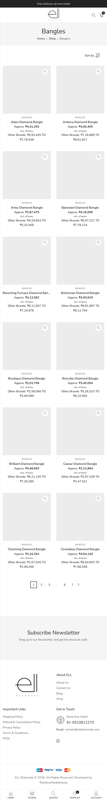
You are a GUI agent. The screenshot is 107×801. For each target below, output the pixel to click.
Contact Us (63, 688)
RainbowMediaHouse (54, 783)
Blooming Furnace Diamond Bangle (28, 293)
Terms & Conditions (15, 733)
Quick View (45, 71)
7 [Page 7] (73, 585)
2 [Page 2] (41, 585)
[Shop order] (94, 56)
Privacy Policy (11, 728)
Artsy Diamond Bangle (27, 208)
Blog (59, 693)
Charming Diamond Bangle (27, 549)
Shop (52, 39)
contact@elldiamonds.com (82, 730)
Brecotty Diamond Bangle (80, 378)
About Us (62, 683)
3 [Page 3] (49, 585)
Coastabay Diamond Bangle (80, 549)
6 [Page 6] (65, 585)
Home (41, 39)
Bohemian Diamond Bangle (80, 293)
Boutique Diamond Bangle (26, 378)
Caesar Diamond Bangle (80, 464)
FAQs (6, 738)
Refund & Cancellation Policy (21, 722)
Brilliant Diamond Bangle (26, 464)
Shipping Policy (13, 717)
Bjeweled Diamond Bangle (80, 208)
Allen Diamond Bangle (27, 122)
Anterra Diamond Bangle (80, 122)
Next (78, 584)
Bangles (27, 117)
